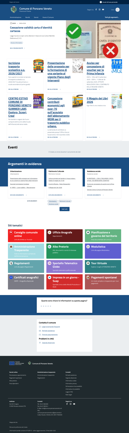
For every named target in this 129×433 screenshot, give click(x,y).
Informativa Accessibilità (73, 389)
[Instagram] (98, 9)
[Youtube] (102, 9)
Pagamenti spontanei (15, 378)
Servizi (36, 17)
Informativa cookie (71, 381)
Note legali (69, 395)
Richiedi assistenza (71, 375)
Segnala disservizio (71, 378)
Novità (27, 17)
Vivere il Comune (48, 17)
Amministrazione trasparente (45, 375)
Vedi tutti (64, 209)
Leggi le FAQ (69, 392)
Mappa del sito (13, 422)
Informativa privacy (71, 383)
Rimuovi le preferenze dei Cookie (18, 427)
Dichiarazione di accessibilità (74, 386)
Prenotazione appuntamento (17, 375)
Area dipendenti (14, 383)
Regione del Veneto (14, 2)
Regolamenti (41, 378)
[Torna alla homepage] (41, 363)
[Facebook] (95, 9)
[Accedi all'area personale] (109, 2)
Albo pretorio (13, 381)
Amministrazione (15, 17)
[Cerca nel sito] (117, 10)
